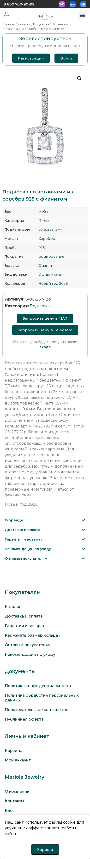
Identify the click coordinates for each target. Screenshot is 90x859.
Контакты (14, 801)
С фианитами (50, 274)
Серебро (46, 238)
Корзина (14, 750)
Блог (9, 810)
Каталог (24, 24)
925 (41, 248)
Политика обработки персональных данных (42, 697)
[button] (82, 15)
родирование (51, 256)
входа (45, 347)
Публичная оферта (24, 719)
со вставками (50, 229)
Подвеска (41, 24)
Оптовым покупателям (26, 558)
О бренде (14, 520)
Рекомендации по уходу (28, 549)
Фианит (45, 265)
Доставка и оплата (22, 530)
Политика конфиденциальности (38, 686)
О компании (17, 791)
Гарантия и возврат (23, 539)
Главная (8, 24)
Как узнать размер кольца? (32, 635)
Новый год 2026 (53, 283)
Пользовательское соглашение (36, 709)
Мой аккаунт (18, 760)
